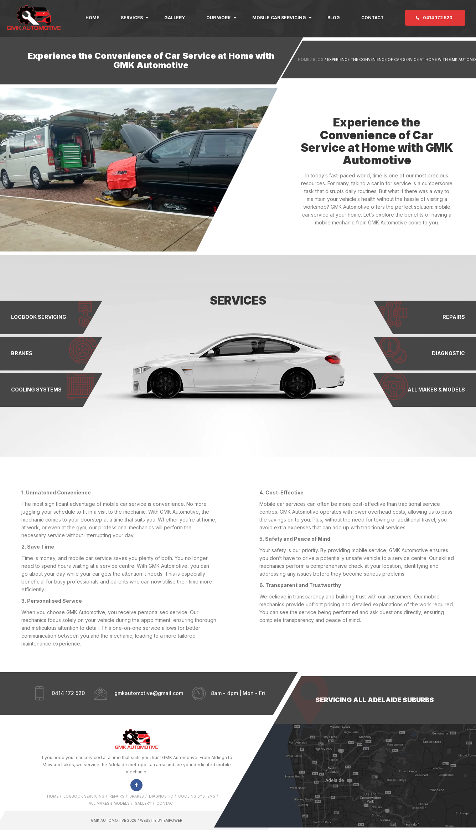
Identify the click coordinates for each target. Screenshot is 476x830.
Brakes (136, 796)
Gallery (174, 17)
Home (92, 17)
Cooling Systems (196, 796)
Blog (333, 17)
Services (132, 17)
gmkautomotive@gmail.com (148, 693)
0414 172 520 (437, 17)
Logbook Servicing (83, 796)
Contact (372, 17)
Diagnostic (161, 796)
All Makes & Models (109, 803)
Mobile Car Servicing (279, 17)
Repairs (116, 796)
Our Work (218, 17)
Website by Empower (160, 820)
